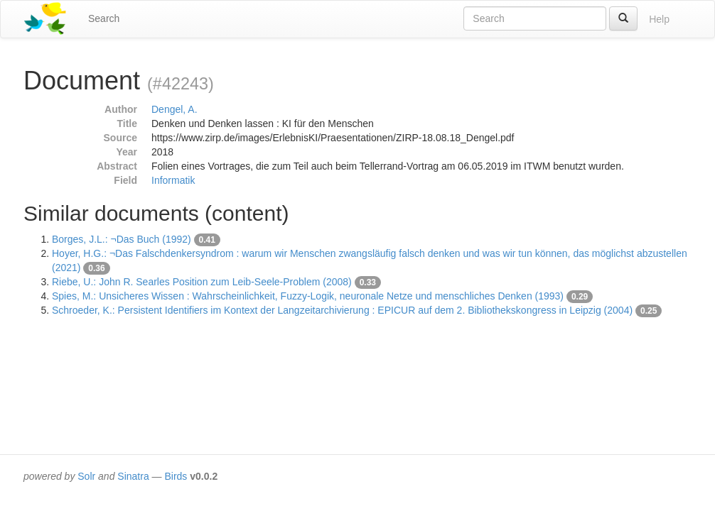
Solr (86, 476)
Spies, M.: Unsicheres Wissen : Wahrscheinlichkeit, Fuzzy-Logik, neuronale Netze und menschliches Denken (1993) (308, 296)
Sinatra (133, 476)
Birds (175, 476)
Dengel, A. (174, 109)
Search (103, 18)
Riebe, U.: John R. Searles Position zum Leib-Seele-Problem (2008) (202, 281)
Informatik (173, 180)
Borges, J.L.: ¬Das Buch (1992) (121, 239)
